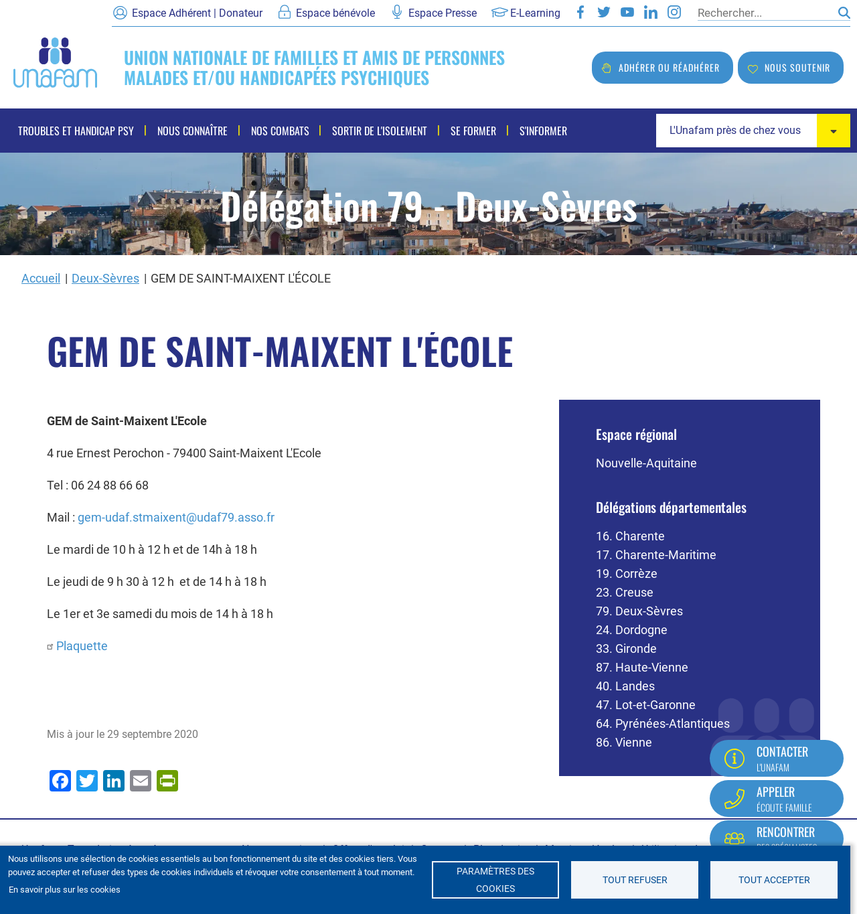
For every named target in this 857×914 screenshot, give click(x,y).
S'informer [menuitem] (534, 131)
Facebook (580, 12)
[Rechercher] (765, 12)
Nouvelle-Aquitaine (646, 463)
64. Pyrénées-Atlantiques (663, 723)
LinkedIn (650, 12)
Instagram (674, 12)
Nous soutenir (797, 67)
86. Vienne (624, 742)
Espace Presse (442, 13)
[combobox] (753, 130)
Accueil (40, 278)
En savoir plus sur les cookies (65, 890)
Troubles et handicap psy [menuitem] (76, 131)
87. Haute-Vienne (642, 667)
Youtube (627, 12)
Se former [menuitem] (466, 131)
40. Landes (625, 686)
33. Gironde (626, 648)
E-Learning (535, 13)
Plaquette (82, 646)
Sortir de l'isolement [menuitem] (374, 131)
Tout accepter (774, 879)
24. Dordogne (632, 630)
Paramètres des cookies (495, 880)
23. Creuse (624, 592)
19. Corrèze (626, 573)
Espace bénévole (335, 13)
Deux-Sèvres (105, 278)
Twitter (604, 12)
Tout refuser (635, 879)
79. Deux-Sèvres (639, 611)
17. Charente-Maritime (656, 555)
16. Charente (630, 536)
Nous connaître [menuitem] (190, 131)
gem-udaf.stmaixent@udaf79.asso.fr (176, 517)
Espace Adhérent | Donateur (197, 13)
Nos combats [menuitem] (276, 131)
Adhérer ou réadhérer (669, 67)
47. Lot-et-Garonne (646, 705)
